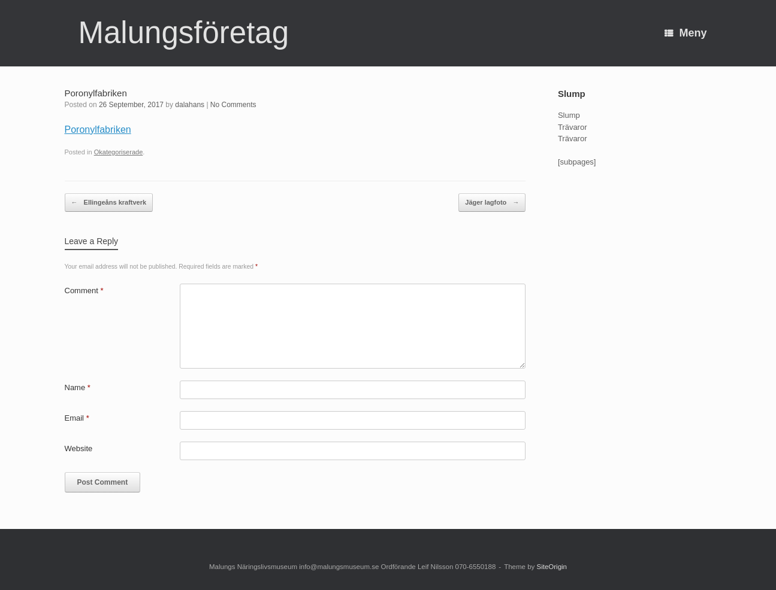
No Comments (233, 105)
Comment (84, 290)
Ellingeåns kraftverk (109, 202)
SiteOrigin (551, 566)
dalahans (189, 105)
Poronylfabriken (98, 129)
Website (79, 448)
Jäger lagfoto (492, 202)
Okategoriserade (118, 152)
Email (77, 417)
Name (77, 387)
